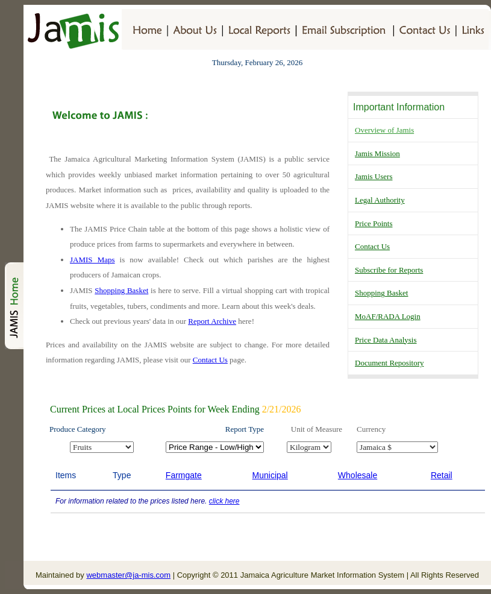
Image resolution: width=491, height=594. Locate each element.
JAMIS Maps (92, 259)
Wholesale (357, 475)
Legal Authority (380, 199)
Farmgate (184, 475)
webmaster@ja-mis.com (128, 575)
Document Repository (389, 362)
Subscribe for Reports (389, 269)
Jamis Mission (377, 153)
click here (224, 501)
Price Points (373, 223)
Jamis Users (373, 176)
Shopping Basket (381, 292)
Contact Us (372, 246)
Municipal (270, 475)
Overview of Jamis (384, 129)
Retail (441, 475)
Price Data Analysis (386, 339)
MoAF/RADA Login (388, 316)
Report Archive (212, 321)
